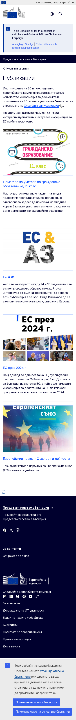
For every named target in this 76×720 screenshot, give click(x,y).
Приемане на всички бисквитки (36, 702)
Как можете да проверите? (55, 2)
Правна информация (17, 639)
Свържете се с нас (16, 556)
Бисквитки (10, 625)
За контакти (11, 603)
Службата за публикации (41, 105)
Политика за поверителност (22, 632)
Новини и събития (17, 68)
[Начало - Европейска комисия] (14, 12)
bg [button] (52, 14)
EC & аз (9, 277)
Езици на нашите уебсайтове (23, 617)
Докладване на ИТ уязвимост (23, 610)
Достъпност (11, 646)
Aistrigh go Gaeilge (22, 44)
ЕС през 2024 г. (14, 368)
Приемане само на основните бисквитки (43, 711)
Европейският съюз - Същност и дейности (36, 458)
